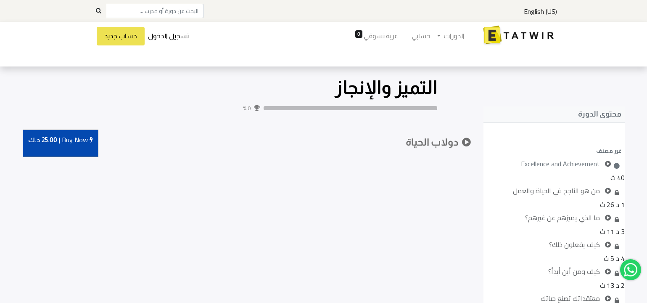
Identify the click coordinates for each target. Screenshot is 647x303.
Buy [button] (60, 140)
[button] (554, 150)
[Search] (98, 11)
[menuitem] (420, 36)
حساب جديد (121, 36)
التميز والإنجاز (386, 87)
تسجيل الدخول (168, 36)
